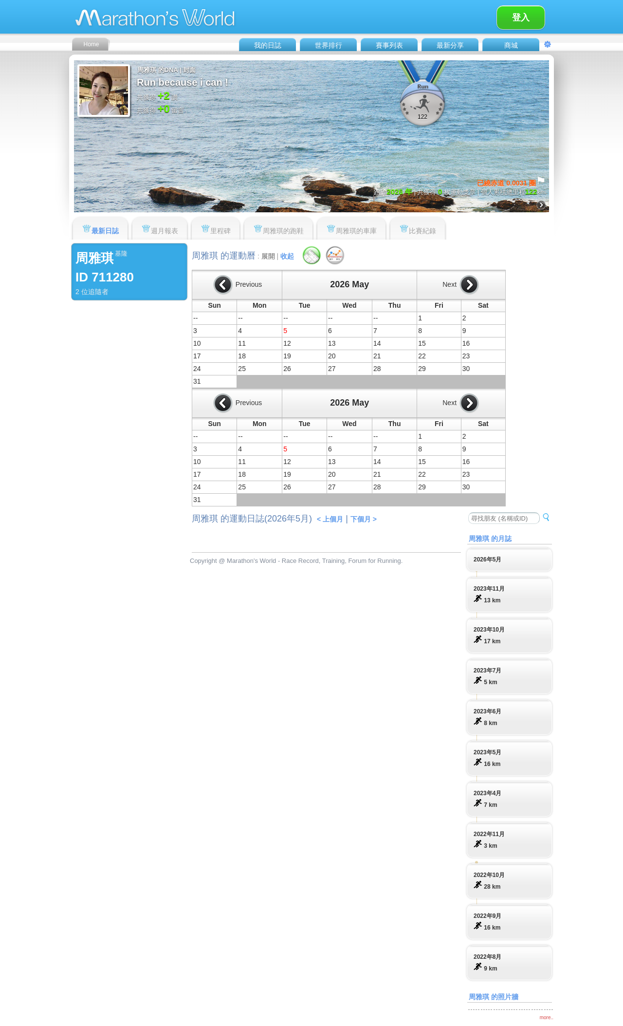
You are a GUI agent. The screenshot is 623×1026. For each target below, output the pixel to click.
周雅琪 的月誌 (490, 538)
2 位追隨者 (92, 292)
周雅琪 (94, 258)
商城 (511, 45)
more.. (546, 1017)
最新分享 (450, 45)
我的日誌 (267, 45)
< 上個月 (330, 519)
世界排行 (328, 45)
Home (91, 44)
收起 (287, 256)
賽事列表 (389, 45)
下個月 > (363, 519)
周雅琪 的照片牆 (493, 997)
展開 (268, 256)
